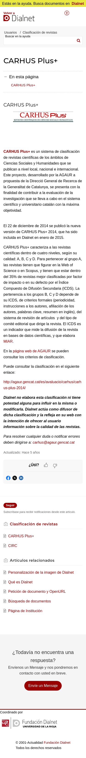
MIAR (8, 341)
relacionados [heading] (32, 560)
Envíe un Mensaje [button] (43, 686)
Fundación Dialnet (57, 742)
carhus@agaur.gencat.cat (54, 442)
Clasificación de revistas (40, 32)
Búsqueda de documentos (29, 601)
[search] (43, 40)
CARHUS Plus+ (23, 85)
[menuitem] (67, 13)
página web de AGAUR (32, 351)
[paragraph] (43, 274)
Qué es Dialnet (20, 582)
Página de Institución (25, 611)
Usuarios (10, 32)
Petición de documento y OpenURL (37, 591)
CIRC (12, 546)
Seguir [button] (10, 505)
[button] (67, 13)
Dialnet (78, 4)
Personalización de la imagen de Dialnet (41, 572)
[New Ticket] (42, 686)
